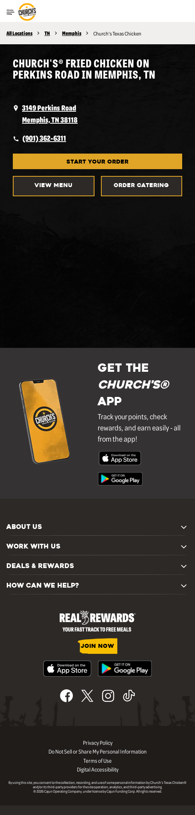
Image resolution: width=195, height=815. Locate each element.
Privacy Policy (98, 742)
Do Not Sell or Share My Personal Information (97, 751)
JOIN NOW (97, 646)
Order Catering (141, 186)
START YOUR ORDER (97, 162)
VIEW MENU (53, 186)
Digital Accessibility (98, 769)
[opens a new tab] (97, 114)
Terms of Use (97, 760)
